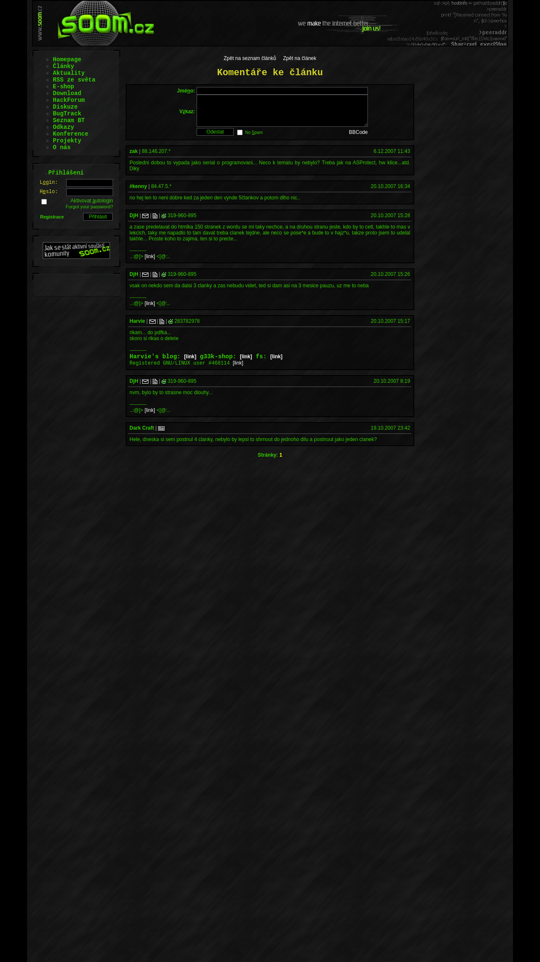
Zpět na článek (299, 58)
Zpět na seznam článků (250, 58)
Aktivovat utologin (91, 201)
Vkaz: (187, 114)
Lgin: (49, 182)
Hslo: (49, 192)
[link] (150, 263)
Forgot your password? (89, 206)
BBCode (358, 139)
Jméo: (186, 91)
